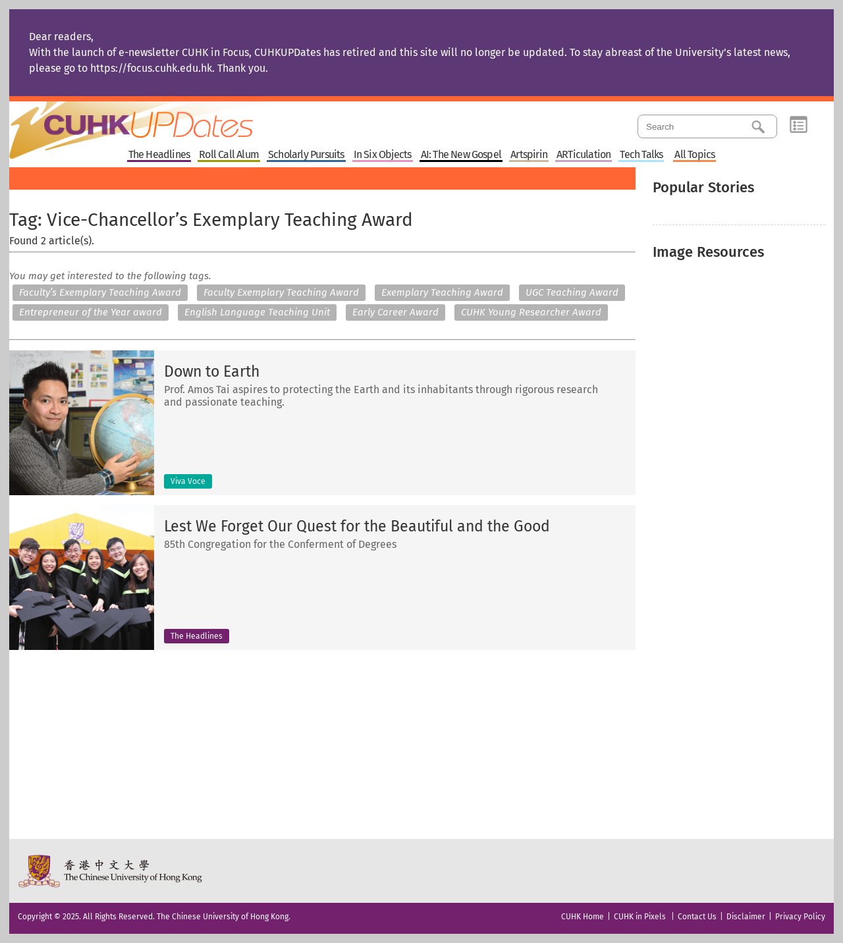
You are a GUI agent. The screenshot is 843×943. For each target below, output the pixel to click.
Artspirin (528, 155)
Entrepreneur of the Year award (90, 312)
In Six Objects (383, 155)
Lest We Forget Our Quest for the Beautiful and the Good (357, 526)
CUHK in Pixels (640, 916)
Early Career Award (395, 312)
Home (156, 121)
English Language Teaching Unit (257, 312)
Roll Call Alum (229, 155)
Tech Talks (641, 155)
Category (798, 125)
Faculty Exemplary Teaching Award (281, 292)
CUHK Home (582, 916)
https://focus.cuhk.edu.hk (151, 68)
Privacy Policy (800, 916)
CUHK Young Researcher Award (531, 312)
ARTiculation (584, 155)
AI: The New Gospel (461, 155)
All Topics (694, 155)
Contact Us (697, 916)
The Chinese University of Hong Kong (111, 871)
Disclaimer (745, 916)
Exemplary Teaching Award (442, 292)
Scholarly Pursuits (306, 155)
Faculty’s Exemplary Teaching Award (100, 292)
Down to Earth (211, 372)
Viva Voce (188, 481)
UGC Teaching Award (572, 292)
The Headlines (159, 155)
